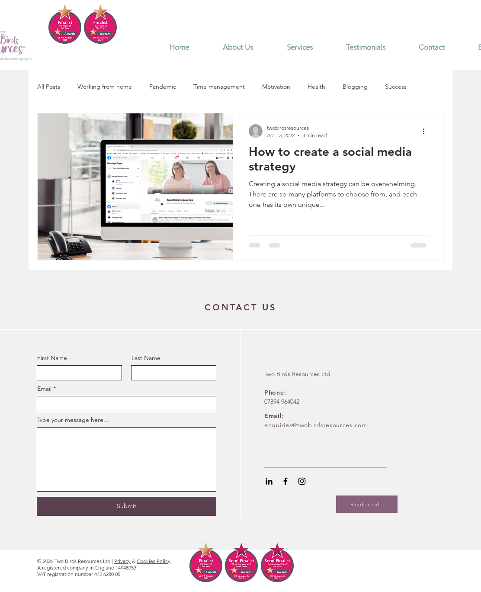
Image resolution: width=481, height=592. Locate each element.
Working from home (104, 86)
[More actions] (426, 131)
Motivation (276, 86)
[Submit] (126, 506)
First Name (52, 358)
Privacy (122, 561)
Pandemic (162, 86)
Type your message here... (73, 420)
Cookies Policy (153, 561)
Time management (219, 86)
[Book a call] (367, 504)
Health (316, 86)
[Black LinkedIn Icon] (269, 481)
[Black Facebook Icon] (285, 481)
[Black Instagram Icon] (302, 481)
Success (396, 86)
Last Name (145, 358)
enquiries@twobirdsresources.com (315, 425)
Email (44, 389)
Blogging (355, 86)
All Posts (48, 86)
